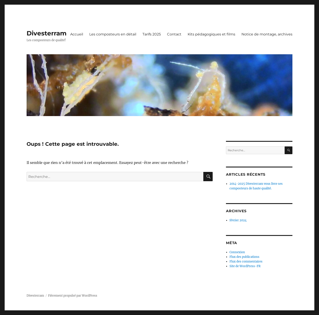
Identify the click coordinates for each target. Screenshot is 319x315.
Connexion (237, 252)
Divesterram (46, 33)
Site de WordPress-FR (245, 266)
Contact (174, 34)
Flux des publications (244, 257)
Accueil (76, 34)
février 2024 (238, 220)
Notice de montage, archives (266, 34)
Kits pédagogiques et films (211, 34)
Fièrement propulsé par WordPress (72, 296)
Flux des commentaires (246, 261)
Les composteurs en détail (112, 34)
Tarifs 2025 (151, 34)
